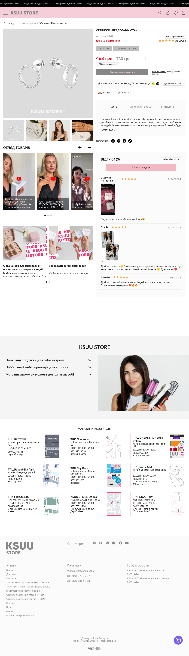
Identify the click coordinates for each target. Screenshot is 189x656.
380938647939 (15, 506)
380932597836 (140, 453)
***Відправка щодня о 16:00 (42, 3)
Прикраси (35, 23)
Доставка (11, 574)
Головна (23, 23)
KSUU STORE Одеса (83, 496)
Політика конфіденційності (20, 615)
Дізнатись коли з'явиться (122, 72)
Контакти (11, 578)
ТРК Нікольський (19, 496)
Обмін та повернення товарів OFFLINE (26, 595)
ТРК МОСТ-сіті (143, 496)
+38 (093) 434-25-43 (78, 581)
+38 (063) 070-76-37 (78, 575)
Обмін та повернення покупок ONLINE (26, 599)
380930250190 (140, 479)
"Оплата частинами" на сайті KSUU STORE (28, 586)
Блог (8, 607)
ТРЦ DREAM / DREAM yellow (148, 439)
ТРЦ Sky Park (79, 468)
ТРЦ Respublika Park (21, 469)
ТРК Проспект (79, 439)
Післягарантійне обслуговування (23, 591)
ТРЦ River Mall (142, 467)
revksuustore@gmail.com (80, 570)
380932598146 (15, 451)
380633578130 (140, 506)
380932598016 (78, 451)
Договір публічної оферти (94, 642)
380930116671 (78, 480)
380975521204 (78, 506)
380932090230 (15, 479)
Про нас (10, 603)
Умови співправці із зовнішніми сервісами (27, 582)
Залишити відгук (141, 167)
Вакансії (10, 611)
